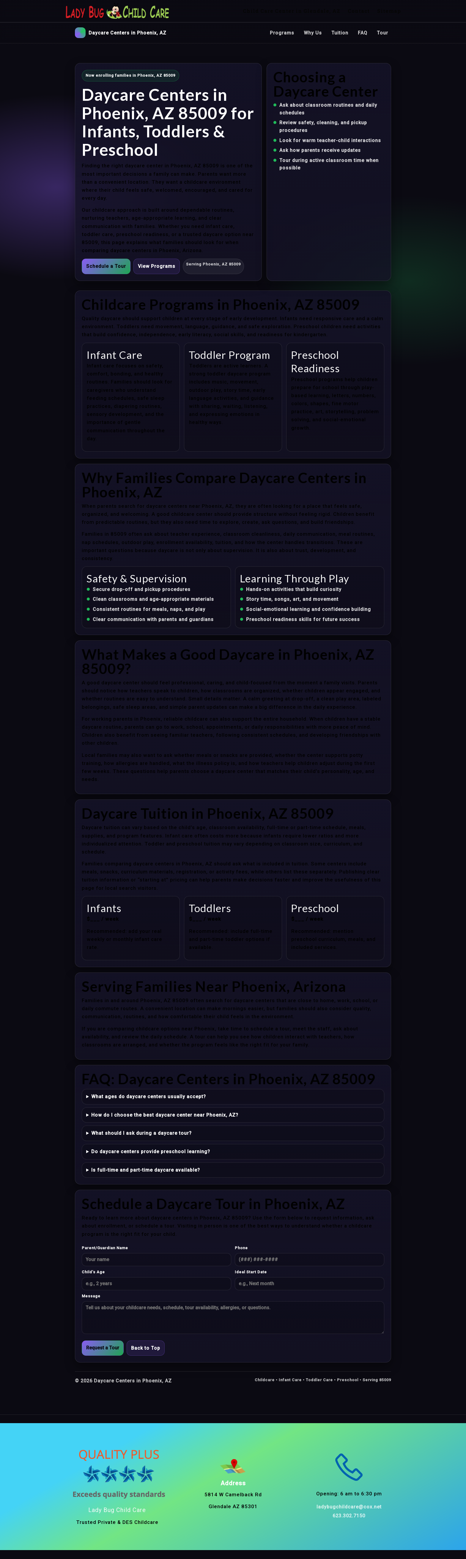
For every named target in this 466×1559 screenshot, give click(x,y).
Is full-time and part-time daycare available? (145, 1170)
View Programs (156, 266)
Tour (382, 33)
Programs (282, 33)
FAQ (362, 33)
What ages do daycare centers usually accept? (148, 1096)
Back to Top (145, 1348)
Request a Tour (102, 1348)
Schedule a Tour (106, 266)
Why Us (313, 33)
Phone (241, 1248)
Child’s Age (93, 1272)
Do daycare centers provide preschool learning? (150, 1151)
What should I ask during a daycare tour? (141, 1133)
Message (91, 1296)
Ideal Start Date (251, 1272)
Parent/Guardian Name (105, 1248)
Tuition (339, 33)
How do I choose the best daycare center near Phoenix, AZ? (164, 1115)
